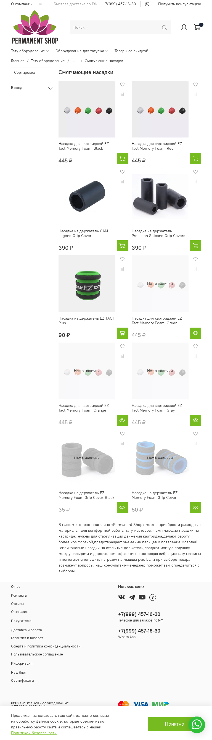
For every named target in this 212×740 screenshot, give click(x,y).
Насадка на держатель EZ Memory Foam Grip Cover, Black (86, 495)
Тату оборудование (30, 50)
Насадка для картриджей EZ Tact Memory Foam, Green (157, 321)
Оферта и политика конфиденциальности (46, 646)
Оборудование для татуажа (82, 50)
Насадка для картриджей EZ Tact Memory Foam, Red (157, 146)
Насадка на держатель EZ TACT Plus (86, 321)
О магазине (20, 612)
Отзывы (17, 604)
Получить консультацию (179, 3)
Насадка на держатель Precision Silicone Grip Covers (158, 233)
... (74, 61)
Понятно (174, 724)
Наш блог (18, 672)
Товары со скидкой (131, 50)
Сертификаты (22, 680)
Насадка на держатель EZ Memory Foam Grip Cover (154, 495)
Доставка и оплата (26, 630)
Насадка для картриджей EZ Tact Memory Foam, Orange (84, 408)
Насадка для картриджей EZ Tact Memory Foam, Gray (157, 408)
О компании (22, 3)
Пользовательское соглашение (37, 654)
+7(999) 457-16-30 (119, 3)
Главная (17, 60)
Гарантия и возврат (27, 638)
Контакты (19, 595)
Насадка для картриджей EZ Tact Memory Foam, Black (84, 146)
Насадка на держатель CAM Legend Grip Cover (83, 233)
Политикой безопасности (34, 732)
